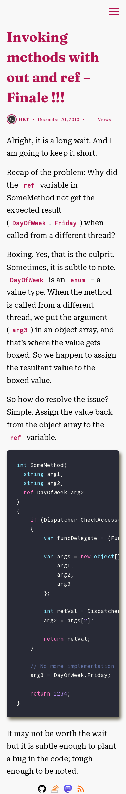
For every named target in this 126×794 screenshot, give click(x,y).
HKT (23, 119)
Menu (114, 11)
